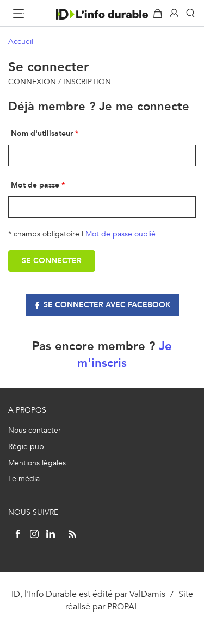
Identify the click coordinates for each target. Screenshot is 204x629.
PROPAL (123, 606)
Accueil (20, 41)
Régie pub (26, 446)
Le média (24, 479)
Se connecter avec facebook (107, 305)
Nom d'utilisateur (42, 133)
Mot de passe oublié (120, 234)
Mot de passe (35, 185)
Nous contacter (34, 430)
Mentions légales (37, 463)
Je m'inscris (124, 354)
